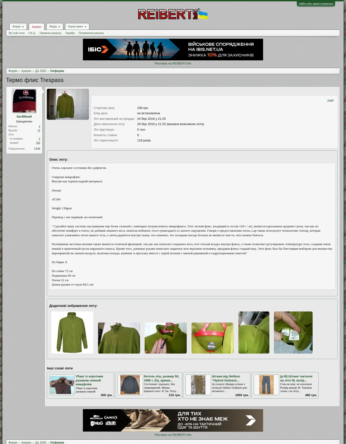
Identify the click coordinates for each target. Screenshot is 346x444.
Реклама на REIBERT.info (172, 63)
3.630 (37, 148)
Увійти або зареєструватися (316, 3)
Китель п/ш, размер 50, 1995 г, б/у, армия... (161, 378)
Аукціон (36, 26)
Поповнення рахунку (91, 33)
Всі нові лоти (17, 33)
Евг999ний (24, 116)
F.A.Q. (32, 33)
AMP (330, 100)
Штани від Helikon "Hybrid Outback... (226, 378)
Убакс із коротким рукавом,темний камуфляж (89, 380)
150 (38, 142)
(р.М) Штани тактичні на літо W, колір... (296, 378)
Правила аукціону (50, 33)
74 (38, 130)
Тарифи (70, 33)
